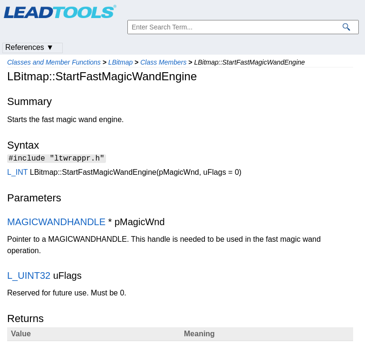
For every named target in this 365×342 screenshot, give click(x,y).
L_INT (17, 174)
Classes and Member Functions (54, 62)
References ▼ (29, 47)
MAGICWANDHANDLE (56, 223)
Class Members (163, 62)
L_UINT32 (28, 277)
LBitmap (120, 62)
